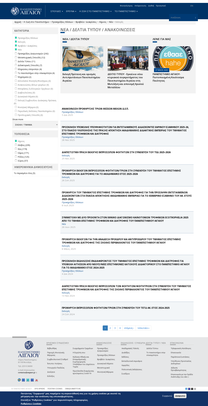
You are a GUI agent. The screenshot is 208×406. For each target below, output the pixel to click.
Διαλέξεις (126, 352)
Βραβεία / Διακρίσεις (86, 21)
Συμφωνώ (167, 395)
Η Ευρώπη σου (79, 352)
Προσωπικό (161, 5)
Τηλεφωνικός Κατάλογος (181, 348)
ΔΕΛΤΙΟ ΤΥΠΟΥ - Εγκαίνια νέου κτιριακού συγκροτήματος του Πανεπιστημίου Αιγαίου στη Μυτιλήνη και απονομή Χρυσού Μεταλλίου (126, 81)
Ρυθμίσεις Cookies (31, 403)
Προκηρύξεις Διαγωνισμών (102, 349)
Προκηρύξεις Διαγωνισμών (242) (33, 53)
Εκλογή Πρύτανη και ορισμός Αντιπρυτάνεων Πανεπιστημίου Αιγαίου (81, 77)
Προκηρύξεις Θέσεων (62, 21)
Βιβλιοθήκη (52, 348)
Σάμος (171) (23, 153)
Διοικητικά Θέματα (105, 363)
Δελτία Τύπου (152, 348)
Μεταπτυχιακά (103, 368)
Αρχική (17, 21)
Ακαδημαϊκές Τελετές (130, 348)
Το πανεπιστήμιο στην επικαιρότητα (155, 353)
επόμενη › (129, 327)
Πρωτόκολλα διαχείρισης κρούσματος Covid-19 (83, 372)
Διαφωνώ (180, 396)
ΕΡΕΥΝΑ (71, 11)
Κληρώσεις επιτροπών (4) (30, 69)
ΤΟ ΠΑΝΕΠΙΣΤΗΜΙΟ (126, 11)
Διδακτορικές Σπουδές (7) (30, 65)
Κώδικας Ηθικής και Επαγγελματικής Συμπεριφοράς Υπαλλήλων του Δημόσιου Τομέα (84, 362)
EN (191, 5)
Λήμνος (102, 21)
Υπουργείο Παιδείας (55, 368)
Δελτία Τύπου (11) (26, 61)
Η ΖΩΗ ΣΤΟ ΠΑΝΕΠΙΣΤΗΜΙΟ (95, 11)
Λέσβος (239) (24, 145)
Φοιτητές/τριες (126, 5)
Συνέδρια (126, 373)
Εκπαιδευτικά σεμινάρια (132, 361)
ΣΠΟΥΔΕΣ (57, 11)
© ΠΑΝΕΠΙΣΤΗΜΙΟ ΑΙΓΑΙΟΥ (22, 388)
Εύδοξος (50, 376)
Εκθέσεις (125, 357)
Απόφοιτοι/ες (140, 5)
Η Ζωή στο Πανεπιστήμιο (36, 21)
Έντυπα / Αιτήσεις (54, 363)
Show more (17, 119)
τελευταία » (143, 327)
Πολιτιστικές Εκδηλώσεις (132, 369)
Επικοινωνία (176, 352)
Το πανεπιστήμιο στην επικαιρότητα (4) (36, 73)
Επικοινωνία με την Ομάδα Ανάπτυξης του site (182, 375)
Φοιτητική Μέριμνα (105, 372)
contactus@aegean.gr (27, 373)
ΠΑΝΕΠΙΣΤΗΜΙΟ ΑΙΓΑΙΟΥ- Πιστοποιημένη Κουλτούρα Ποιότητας (168, 77)
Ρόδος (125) (23, 156)
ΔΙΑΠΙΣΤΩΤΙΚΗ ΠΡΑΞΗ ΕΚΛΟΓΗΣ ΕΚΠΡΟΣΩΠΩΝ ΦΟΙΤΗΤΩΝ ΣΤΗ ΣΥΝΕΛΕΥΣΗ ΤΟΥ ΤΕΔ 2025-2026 (116, 152)
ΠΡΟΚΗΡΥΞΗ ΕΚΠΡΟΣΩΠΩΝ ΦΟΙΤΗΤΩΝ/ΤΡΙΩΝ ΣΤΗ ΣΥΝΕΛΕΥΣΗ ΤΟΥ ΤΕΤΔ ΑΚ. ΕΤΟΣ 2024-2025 (116, 307)
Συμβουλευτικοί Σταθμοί (57, 359)
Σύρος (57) (23, 160)
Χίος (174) (22, 149)
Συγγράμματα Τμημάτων (83, 348)
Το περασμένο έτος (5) (24, 173)
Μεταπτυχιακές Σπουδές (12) (31, 57)
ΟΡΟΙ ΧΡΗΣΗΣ (39, 388)
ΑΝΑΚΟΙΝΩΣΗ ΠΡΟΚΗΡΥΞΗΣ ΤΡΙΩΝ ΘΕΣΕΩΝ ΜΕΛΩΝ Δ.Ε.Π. (95, 108)
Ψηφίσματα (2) (24, 77)
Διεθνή (151, 5)
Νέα (111, 21)
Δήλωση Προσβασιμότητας (178, 369)
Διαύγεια (51, 372)
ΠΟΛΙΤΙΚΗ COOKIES (55, 388)
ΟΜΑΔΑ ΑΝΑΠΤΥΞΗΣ (73, 388)
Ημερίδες (125, 365)
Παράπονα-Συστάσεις (180, 357)
